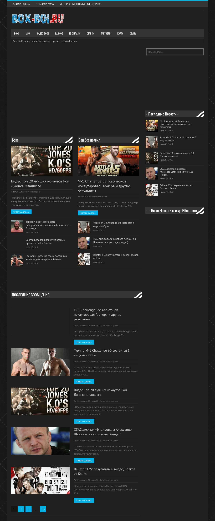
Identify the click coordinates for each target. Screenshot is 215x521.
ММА (28, 33)
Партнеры (105, 33)
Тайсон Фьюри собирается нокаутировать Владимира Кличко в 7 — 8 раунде (48, 225)
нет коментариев (33, 192)
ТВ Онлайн (74, 33)
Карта (120, 33)
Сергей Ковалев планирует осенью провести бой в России (45, 41)
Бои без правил (89, 140)
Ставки (90, 33)
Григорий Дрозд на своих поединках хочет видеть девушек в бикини (46, 257)
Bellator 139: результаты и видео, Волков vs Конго (116, 256)
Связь (133, 33)
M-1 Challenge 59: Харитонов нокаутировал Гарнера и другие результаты (104, 186)
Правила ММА (45, 4)
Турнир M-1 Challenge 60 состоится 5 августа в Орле (113, 224)
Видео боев (43, 33)
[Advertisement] (76, 121)
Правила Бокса (20, 4)
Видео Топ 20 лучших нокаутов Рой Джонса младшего (40, 183)
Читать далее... (21, 211)
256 (43, 509)
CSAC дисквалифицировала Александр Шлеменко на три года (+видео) (114, 240)
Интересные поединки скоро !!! (80, 4)
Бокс (16, 33)
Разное (59, 33)
